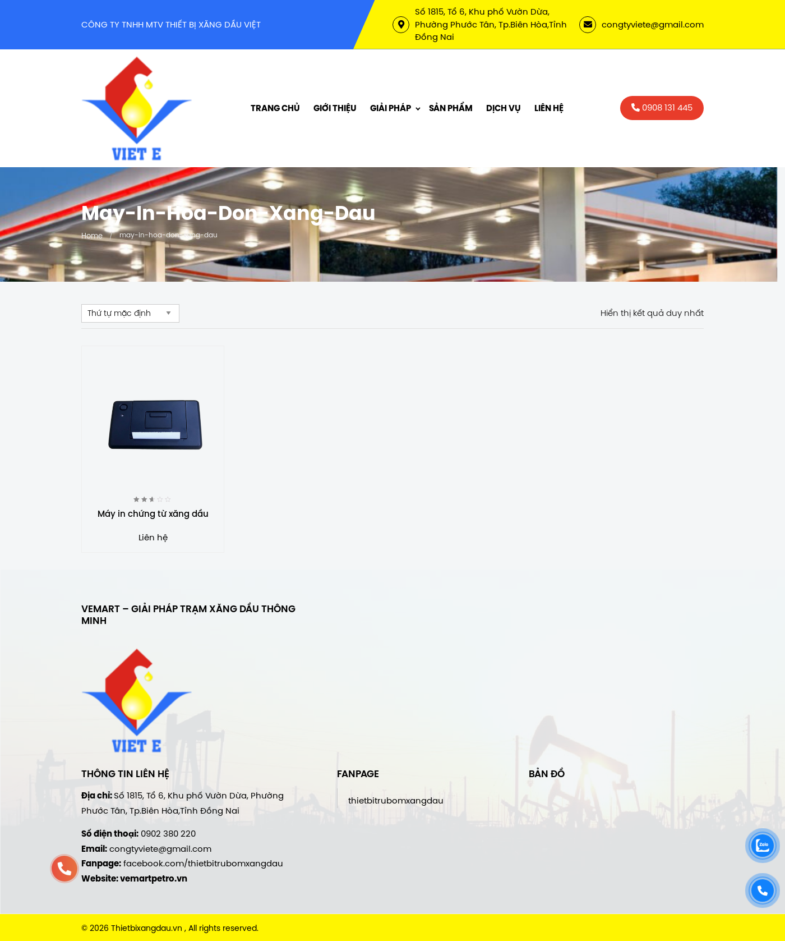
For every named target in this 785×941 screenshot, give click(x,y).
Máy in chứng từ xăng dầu (153, 514)
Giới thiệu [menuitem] (335, 108)
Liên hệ (153, 537)
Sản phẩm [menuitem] (451, 108)
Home (92, 236)
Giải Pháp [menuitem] (390, 108)
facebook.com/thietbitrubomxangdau (203, 863)
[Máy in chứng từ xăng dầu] (153, 417)
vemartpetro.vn (153, 878)
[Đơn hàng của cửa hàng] (130, 313)
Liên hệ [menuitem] (549, 108)
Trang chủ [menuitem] (275, 108)
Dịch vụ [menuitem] (503, 108)
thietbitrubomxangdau (396, 800)
